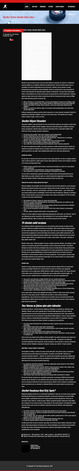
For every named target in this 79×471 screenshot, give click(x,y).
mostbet (60, 127)
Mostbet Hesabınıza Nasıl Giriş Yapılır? (35, 52)
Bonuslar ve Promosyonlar (31, 71)
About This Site (29, 69)
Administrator (26, 434)
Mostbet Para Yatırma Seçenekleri (34, 66)
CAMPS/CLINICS (60, 7)
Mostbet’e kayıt (29, 46)
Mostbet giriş (28, 65)
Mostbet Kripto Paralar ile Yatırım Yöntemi (36, 76)
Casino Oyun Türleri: (30, 77)
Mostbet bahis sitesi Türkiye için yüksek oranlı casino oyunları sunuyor (37, 73)
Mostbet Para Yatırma (30, 40)
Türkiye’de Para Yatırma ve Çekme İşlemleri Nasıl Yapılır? (37, 42)
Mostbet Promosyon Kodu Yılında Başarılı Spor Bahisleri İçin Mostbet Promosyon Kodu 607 (47, 436)
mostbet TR (66, 434)
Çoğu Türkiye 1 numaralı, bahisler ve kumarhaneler (34, 50)
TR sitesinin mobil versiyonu (32, 45)
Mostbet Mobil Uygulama (31, 57)
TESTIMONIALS (71, 7)
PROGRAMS (43, 7)
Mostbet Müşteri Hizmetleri (32, 38)
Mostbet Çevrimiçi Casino (31, 68)
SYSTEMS (50, 7)
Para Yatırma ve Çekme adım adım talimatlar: (36, 48)
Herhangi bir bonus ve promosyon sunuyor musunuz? (35, 59)
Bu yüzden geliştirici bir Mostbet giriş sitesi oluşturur (36, 54)
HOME (27, 7)
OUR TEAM (34, 7)
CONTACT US (72, 14)
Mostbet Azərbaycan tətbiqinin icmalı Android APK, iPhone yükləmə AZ (35, 446)
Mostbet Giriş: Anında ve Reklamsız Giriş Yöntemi (35, 62)
